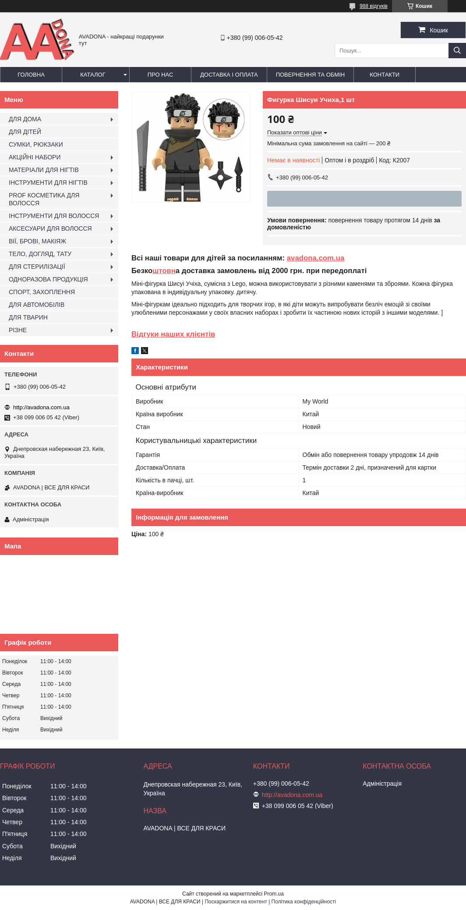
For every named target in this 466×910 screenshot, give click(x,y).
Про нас (160, 74)
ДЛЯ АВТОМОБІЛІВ (36, 304)
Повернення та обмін (310, 74)
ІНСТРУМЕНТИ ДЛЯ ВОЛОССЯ (54, 215)
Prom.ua (274, 894)
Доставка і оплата (229, 74)
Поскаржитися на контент (236, 902)
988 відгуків (374, 6)
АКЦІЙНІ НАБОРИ (34, 157)
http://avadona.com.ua (41, 407)
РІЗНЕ (18, 330)
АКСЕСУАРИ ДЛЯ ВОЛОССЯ (50, 228)
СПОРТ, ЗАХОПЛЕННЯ (42, 291)
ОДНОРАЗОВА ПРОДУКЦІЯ (48, 279)
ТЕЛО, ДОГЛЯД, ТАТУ (40, 253)
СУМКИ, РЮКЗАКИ (36, 144)
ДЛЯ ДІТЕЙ (25, 131)
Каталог (92, 74)
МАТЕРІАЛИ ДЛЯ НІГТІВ (44, 169)
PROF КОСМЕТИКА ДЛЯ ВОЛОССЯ (44, 199)
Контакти (384, 74)
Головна (31, 74)
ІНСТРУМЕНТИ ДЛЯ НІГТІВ (48, 182)
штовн (164, 271)
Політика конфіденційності (304, 902)
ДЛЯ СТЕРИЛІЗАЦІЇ (37, 266)
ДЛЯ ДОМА (25, 119)
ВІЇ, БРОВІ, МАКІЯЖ (37, 241)
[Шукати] (457, 50)
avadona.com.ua (316, 258)
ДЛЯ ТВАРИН (28, 317)
